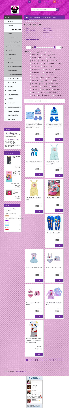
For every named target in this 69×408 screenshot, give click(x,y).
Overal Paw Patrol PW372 (53, 233)
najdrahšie (44, 101)
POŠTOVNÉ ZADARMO (11, 133)
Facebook (7, 223)
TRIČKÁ (27, 28)
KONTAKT (54, 17)
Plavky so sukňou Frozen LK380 (54, 268)
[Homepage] (26, 17)
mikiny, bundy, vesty (47, 28)
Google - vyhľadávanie (10, 214)
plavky (27, 34)
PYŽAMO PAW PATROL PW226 (34, 162)
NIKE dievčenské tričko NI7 (15, 192)
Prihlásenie (34, 2)
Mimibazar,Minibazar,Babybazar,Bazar (12, 218)
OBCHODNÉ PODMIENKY (35, 17)
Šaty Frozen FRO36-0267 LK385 (34, 268)
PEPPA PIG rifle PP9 (16, 157)
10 (49, 360)
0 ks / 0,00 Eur (60, 2)
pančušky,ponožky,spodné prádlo (32, 39)
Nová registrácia (46, 2)
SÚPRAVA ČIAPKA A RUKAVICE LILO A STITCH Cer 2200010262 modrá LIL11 (54, 126)
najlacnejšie (37, 101)
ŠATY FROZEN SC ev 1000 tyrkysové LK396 (52, 163)
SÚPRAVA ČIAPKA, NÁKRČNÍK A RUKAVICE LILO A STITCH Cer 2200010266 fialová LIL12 (34, 126)
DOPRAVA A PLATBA (46, 17)
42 (55, 360)
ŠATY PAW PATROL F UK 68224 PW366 (54, 304)
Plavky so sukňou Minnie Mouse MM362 (34, 304)
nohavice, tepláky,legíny (30, 30)
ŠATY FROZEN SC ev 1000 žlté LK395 (33, 199)
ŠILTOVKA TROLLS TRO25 (53, 198)
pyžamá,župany (46, 32)
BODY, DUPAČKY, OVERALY (48, 37)
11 (52, 360)
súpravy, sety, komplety (47, 30)
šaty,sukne (45, 34)
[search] (57, 9)
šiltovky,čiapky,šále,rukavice (31, 37)
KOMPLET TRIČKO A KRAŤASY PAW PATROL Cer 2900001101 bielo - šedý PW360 (33, 341)
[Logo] (15, 9)
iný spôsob (7, 227)
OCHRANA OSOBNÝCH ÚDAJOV (33, 21)
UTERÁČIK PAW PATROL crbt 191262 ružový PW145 (16, 173)
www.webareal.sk (21, 371)
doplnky (27, 32)
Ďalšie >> (60, 360)
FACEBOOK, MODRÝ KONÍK (12, 140)
